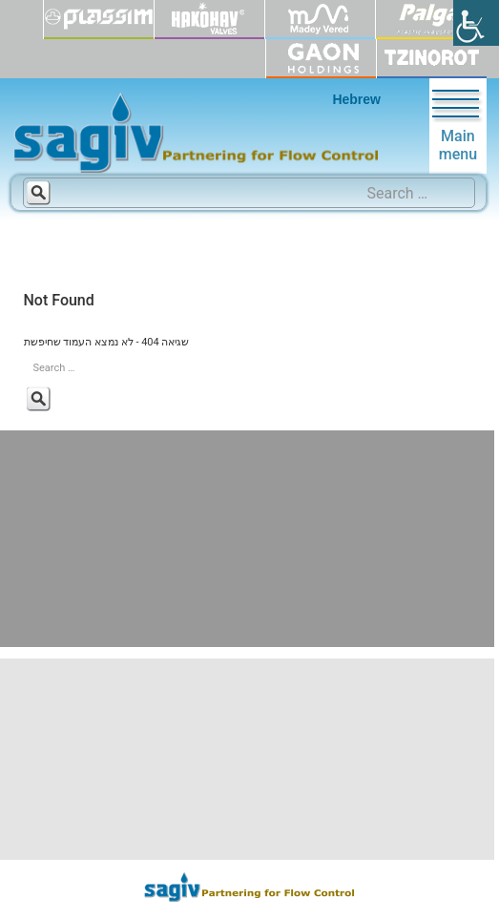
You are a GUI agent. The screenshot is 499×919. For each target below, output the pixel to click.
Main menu (457, 126)
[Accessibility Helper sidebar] (476, 23)
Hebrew (356, 99)
